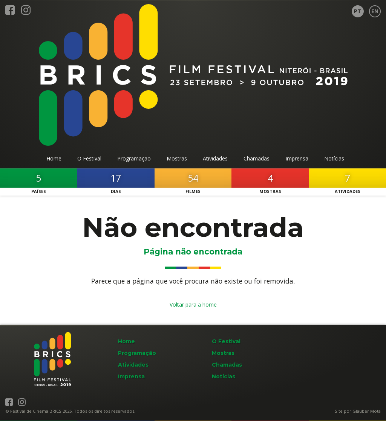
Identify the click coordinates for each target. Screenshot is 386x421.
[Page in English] (375, 11)
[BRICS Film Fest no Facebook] (10, 13)
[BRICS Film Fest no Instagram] (26, 13)
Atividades (133, 364)
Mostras (223, 353)
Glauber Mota (366, 411)
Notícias (223, 376)
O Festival (226, 341)
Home (126, 341)
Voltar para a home (193, 304)
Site (339, 411)
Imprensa (131, 376)
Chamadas (227, 364)
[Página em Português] (358, 11)
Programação (137, 353)
